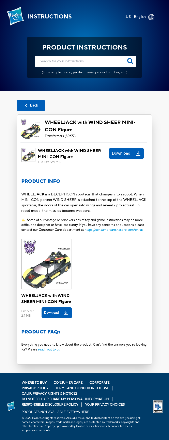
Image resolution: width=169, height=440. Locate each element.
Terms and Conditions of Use (82, 388)
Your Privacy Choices (105, 405)
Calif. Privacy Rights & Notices (49, 394)
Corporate (99, 383)
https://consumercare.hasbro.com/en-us (114, 230)
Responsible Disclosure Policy (50, 405)
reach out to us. (49, 349)
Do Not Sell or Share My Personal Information (65, 399)
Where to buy (34, 383)
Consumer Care (67, 383)
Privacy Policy (35, 388)
